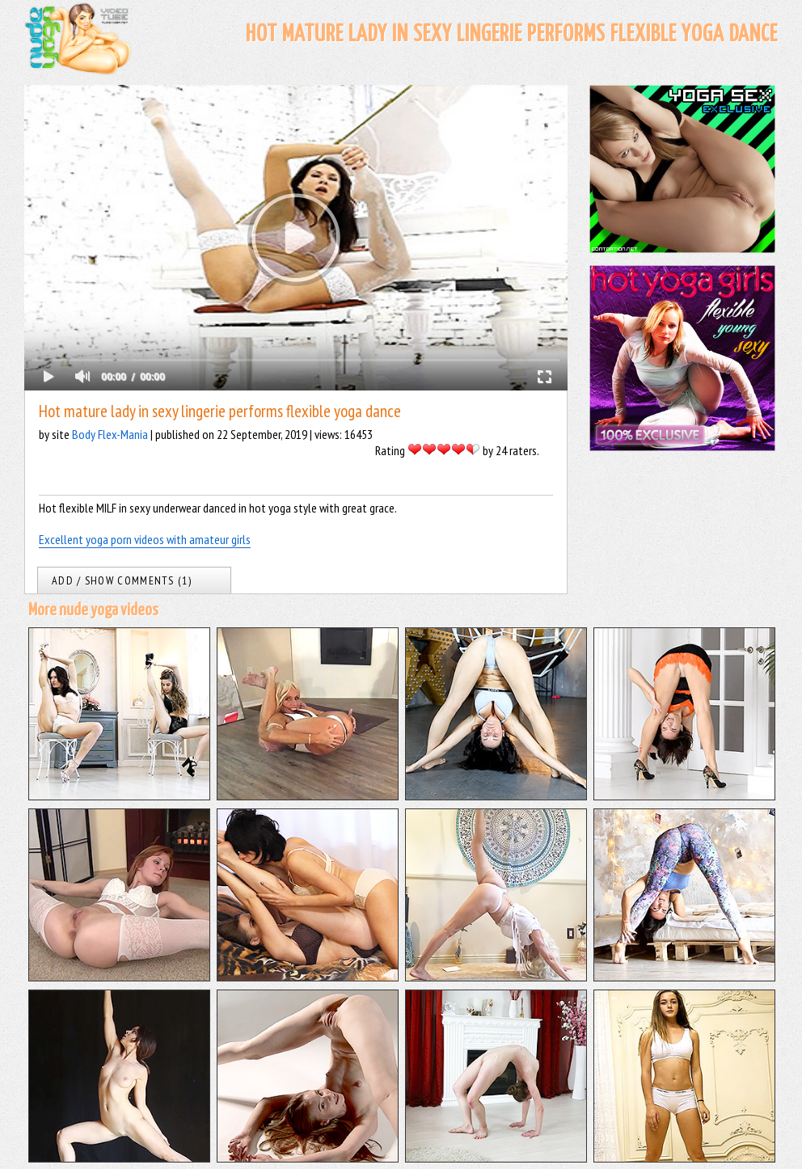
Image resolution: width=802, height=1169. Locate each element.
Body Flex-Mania (110, 434)
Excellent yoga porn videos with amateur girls (145, 539)
